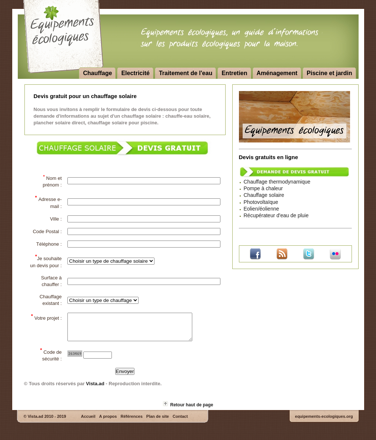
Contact (180, 422)
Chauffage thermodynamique (277, 182)
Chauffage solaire (264, 195)
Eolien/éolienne (261, 209)
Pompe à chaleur (263, 188)
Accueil (88, 422)
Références (131, 422)
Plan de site (157, 422)
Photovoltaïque (261, 202)
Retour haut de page (191, 410)
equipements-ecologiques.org (324, 422)
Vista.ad (95, 389)
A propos (108, 422)
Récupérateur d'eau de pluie (276, 215)
